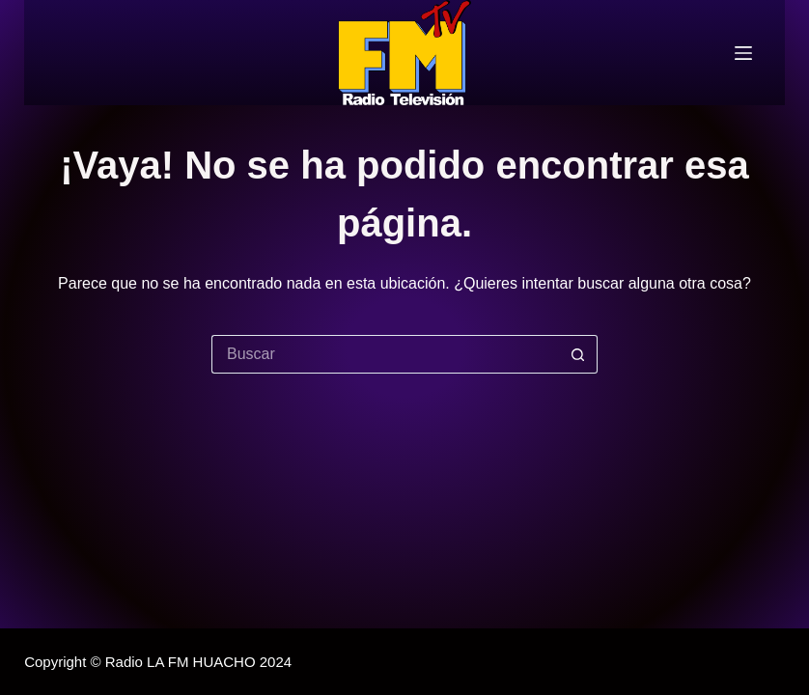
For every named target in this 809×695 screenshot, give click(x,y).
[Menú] (743, 53)
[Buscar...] (385, 354)
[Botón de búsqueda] (578, 354)
